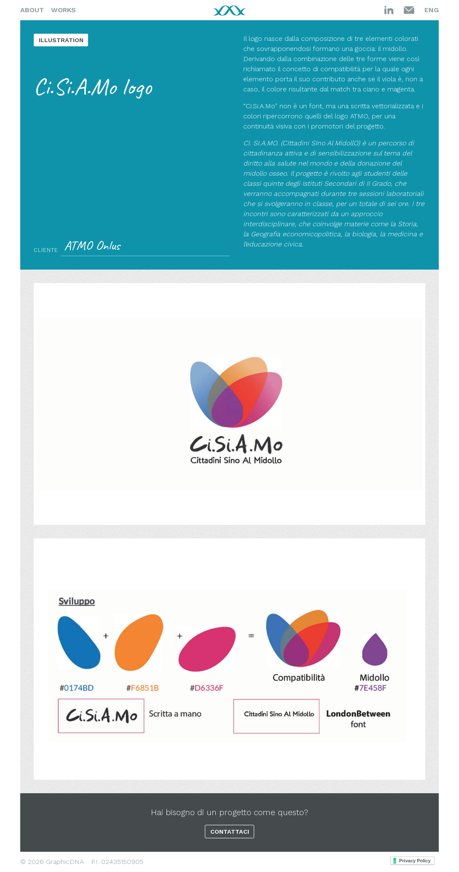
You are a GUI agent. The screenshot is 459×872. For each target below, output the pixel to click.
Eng (431, 10)
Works (63, 10)
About (32, 10)
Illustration (61, 40)
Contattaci (229, 831)
